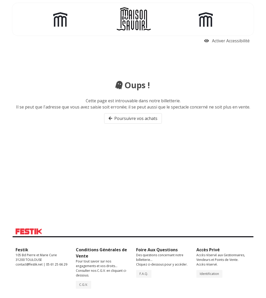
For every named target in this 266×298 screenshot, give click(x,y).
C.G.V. (83, 284)
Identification (209, 274)
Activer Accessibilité (227, 41)
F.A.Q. (143, 274)
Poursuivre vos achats (133, 118)
